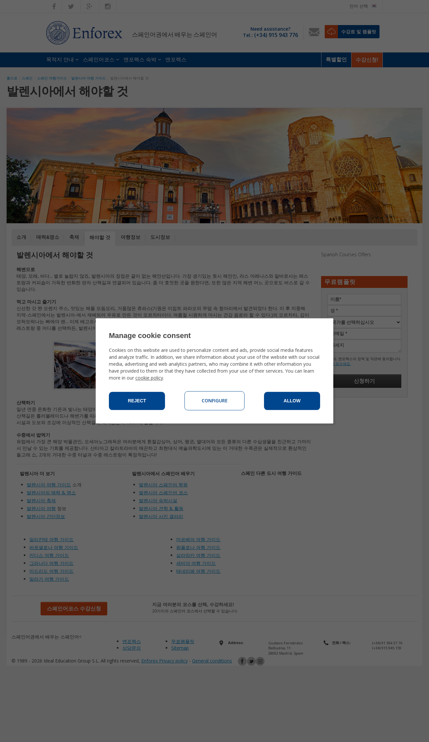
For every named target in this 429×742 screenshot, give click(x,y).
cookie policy (149, 378)
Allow (291, 401)
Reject (137, 401)
